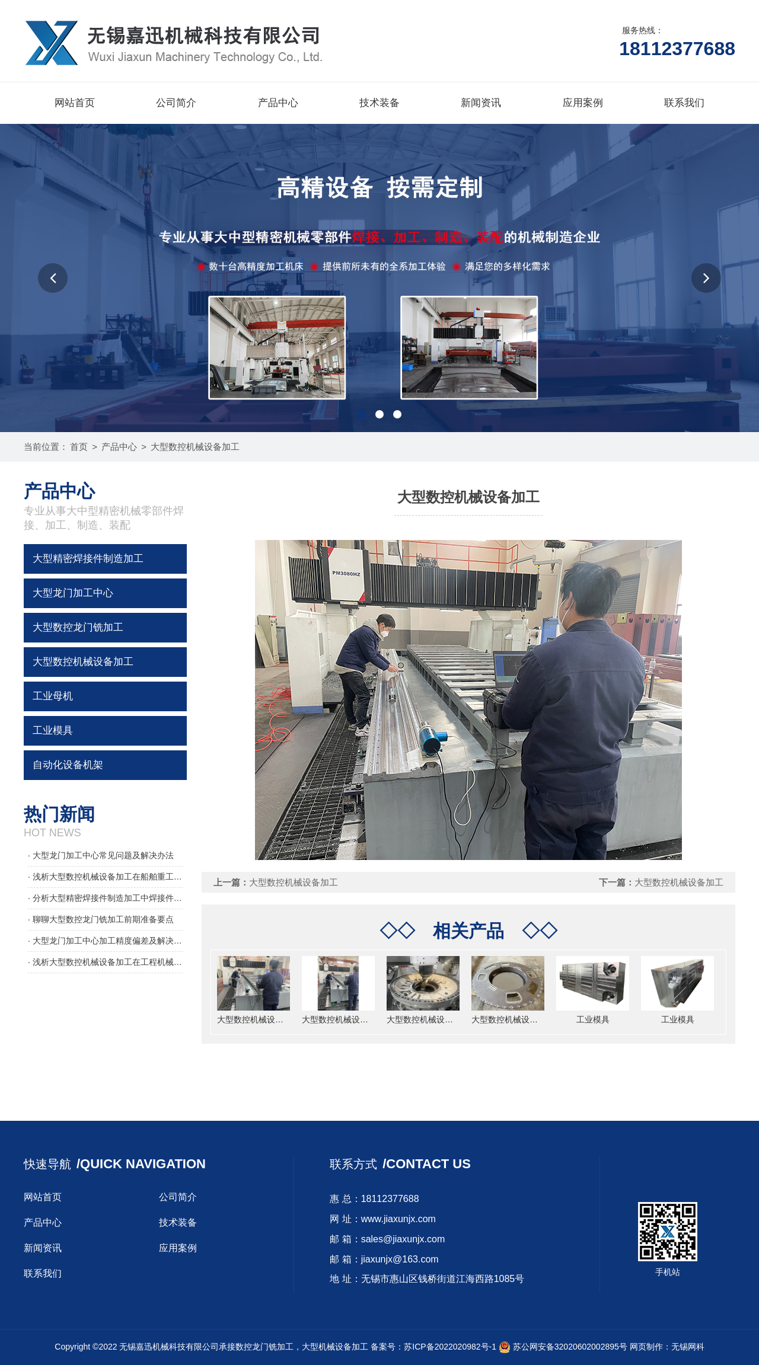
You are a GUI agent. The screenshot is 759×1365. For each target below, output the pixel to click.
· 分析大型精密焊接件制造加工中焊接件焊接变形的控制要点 (105, 898)
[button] (53, 278)
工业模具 (53, 730)
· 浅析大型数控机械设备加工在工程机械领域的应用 (105, 962)
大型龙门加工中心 (73, 593)
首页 (79, 447)
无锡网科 (687, 1346)
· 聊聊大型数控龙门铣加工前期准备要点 (101, 919)
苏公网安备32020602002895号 (563, 1346)
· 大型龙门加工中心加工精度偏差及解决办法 (105, 940)
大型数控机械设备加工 (195, 447)
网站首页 (75, 102)
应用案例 (583, 102)
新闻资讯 (481, 102)
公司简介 (176, 102)
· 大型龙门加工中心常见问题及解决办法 (101, 855)
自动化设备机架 (68, 765)
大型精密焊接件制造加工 (88, 558)
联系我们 (684, 102)
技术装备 (379, 102)
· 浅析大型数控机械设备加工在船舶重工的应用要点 (105, 876)
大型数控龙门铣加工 (78, 627)
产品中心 (278, 102)
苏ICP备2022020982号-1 (450, 1346)
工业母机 (53, 696)
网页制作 (646, 1346)
